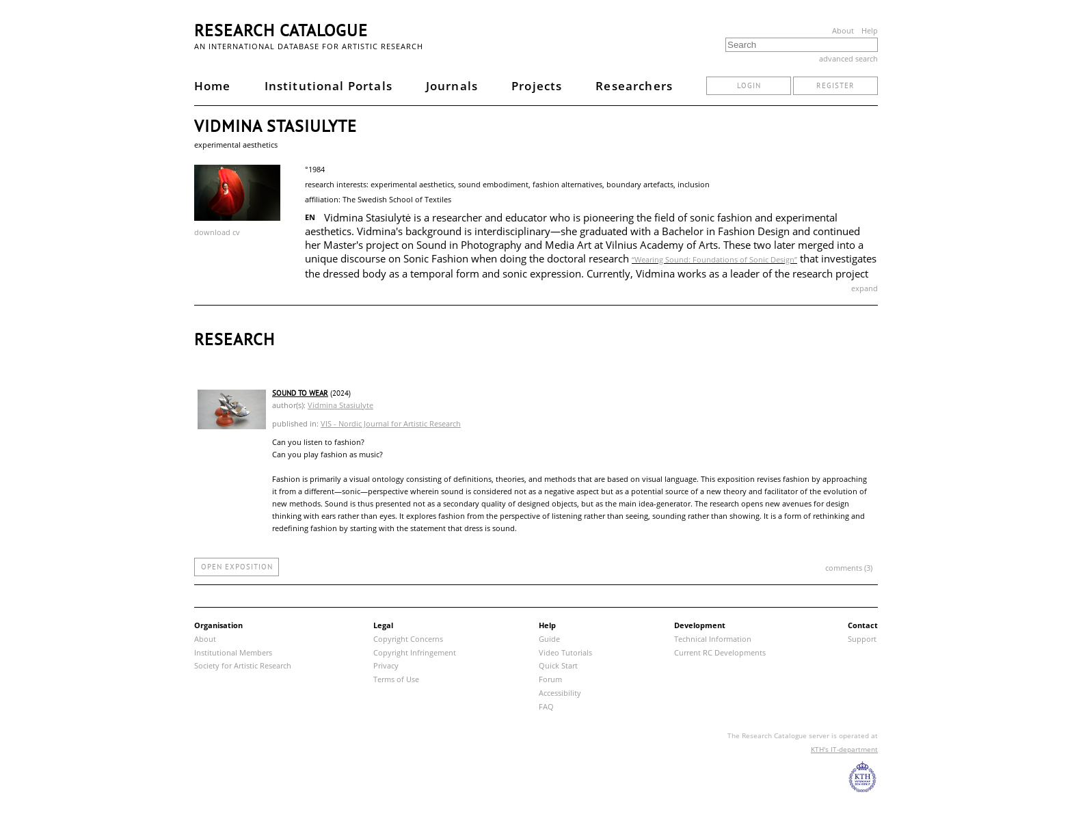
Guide (549, 639)
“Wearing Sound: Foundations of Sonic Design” (714, 259)
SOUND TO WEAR (300, 393)
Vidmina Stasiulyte (340, 405)
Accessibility (560, 693)
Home (212, 86)
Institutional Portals (328, 86)
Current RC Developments (720, 652)
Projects (536, 86)
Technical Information (712, 639)
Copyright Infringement (414, 652)
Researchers (634, 86)
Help (869, 30)
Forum (550, 679)
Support (862, 639)
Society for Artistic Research (242, 665)
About (843, 30)
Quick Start (558, 665)
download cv (217, 232)
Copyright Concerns (408, 639)
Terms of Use (396, 679)
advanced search (848, 58)
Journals (452, 86)
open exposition (237, 566)
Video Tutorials (565, 652)
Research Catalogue (281, 30)
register (835, 85)
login (749, 85)
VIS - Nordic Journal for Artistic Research (391, 423)
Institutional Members (233, 652)
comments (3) (848, 568)
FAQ (546, 706)
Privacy (386, 665)
